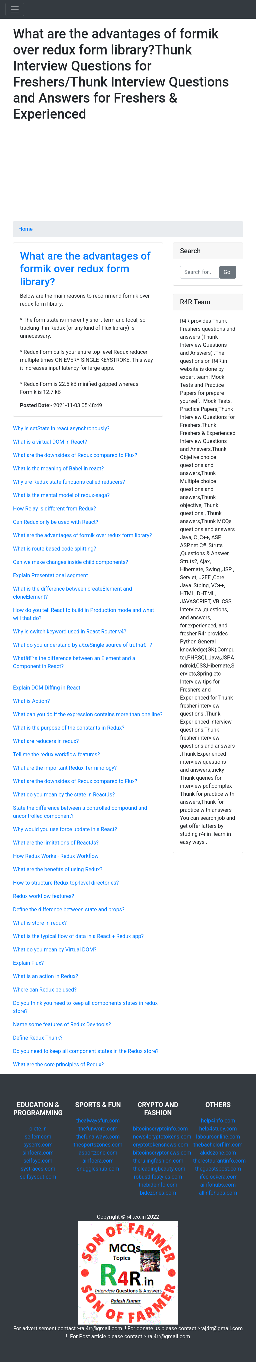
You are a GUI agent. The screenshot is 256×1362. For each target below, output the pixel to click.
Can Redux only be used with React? (55, 522)
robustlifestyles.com (158, 1177)
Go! (228, 272)
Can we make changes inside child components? (70, 562)
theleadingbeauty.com (159, 1169)
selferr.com (38, 1136)
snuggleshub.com (98, 1169)
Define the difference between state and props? (69, 909)
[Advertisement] (128, 174)
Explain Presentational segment (50, 575)
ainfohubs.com (218, 1185)
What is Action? (31, 701)
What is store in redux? (40, 923)
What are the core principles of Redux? (58, 1064)
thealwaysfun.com (98, 1120)
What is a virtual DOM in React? (50, 442)
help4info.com (218, 1120)
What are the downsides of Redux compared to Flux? (75, 455)
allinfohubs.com (218, 1193)
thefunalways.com (98, 1136)
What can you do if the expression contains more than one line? (87, 714)
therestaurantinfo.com (219, 1161)
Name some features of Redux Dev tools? (62, 1024)
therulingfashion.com (158, 1161)
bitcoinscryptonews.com (162, 1153)
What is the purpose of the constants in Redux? (68, 728)
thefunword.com (98, 1128)
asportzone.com (98, 1153)
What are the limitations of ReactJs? (56, 843)
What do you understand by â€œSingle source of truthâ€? (82, 645)
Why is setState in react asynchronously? (61, 428)
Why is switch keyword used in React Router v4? (69, 631)
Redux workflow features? (43, 896)
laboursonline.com (218, 1136)
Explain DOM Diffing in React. (47, 688)
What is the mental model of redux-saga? (61, 495)
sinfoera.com (38, 1153)
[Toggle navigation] (14, 9)
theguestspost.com (218, 1169)
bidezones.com (158, 1193)
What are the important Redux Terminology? (65, 768)
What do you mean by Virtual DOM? (54, 949)
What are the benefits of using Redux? (57, 869)
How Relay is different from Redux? (54, 508)
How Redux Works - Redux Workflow (56, 856)
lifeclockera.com (217, 1177)
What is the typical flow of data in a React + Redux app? (78, 936)
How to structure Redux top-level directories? (66, 883)
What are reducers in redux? (46, 741)
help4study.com (218, 1128)
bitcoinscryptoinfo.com (160, 1128)
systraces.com (38, 1169)
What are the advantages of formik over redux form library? (85, 269)
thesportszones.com (98, 1145)
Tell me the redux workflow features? (56, 754)
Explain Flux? (28, 963)
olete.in (38, 1128)
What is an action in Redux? (45, 976)
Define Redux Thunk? (38, 1038)
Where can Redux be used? (45, 990)
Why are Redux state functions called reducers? (69, 482)
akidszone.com (218, 1153)
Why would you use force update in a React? (65, 829)
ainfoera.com (98, 1161)
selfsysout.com (38, 1177)
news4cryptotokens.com (162, 1136)
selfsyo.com (38, 1161)
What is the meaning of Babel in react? (58, 468)
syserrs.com (37, 1145)
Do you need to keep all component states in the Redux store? (85, 1051)
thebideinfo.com (158, 1185)
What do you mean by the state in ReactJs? (64, 794)
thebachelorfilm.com (218, 1145)
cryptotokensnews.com (160, 1145)
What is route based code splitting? (54, 549)
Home (25, 229)
